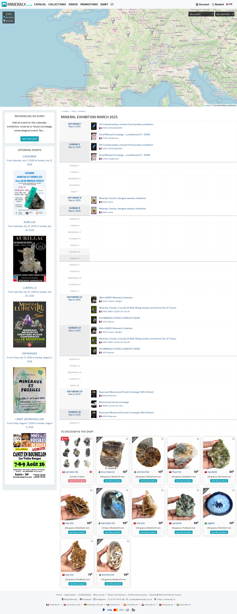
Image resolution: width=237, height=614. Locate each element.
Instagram (99, 599)
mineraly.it (113, 604)
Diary (66, 111)
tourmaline (106, 471)
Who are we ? (99, 594)
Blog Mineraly (70, 599)
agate (209, 523)
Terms (59, 594)
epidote (210, 471)
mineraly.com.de (93, 604)
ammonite (141, 471)
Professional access (137, 594)
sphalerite (70, 471)
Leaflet (207, 105)
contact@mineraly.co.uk (140, 599)
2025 (74, 111)
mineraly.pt (166, 604)
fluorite (175, 471)
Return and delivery (117, 594)
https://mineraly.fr (166, 599)
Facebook (85, 599)
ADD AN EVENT (29, 138)
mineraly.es (131, 604)
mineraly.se (183, 604)
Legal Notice (70, 594)
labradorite (106, 523)
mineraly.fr (53, 604)
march (82, 111)
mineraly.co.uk (72, 604)
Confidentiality (84, 594)
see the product (77, 481)
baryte (68, 523)
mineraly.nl (148, 604)
